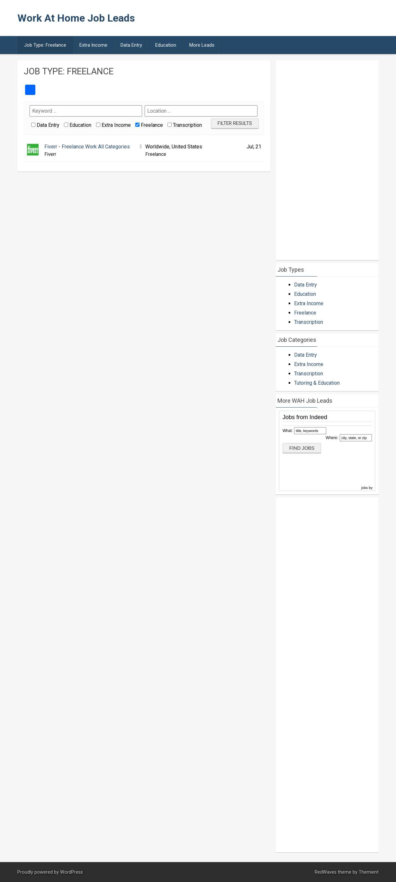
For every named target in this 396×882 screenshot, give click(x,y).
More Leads (201, 45)
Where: (332, 438)
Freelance (152, 125)
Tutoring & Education (317, 383)
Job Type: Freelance (45, 45)
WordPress (71, 872)
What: (287, 430)
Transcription (187, 125)
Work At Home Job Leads (76, 18)
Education (165, 45)
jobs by (367, 488)
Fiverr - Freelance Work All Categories (87, 147)
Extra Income (93, 45)
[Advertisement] (260, 18)
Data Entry (131, 45)
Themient (369, 872)
